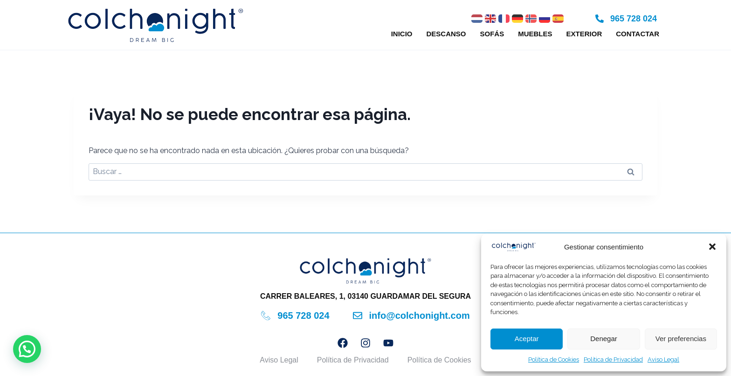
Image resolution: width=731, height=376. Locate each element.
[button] (712, 246)
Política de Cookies (553, 359)
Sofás (492, 34)
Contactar (637, 34)
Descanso (446, 34)
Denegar (603, 338)
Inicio (402, 34)
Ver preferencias (680, 338)
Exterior (584, 34)
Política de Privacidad (613, 359)
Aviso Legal (663, 359)
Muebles (535, 34)
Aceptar (527, 338)
